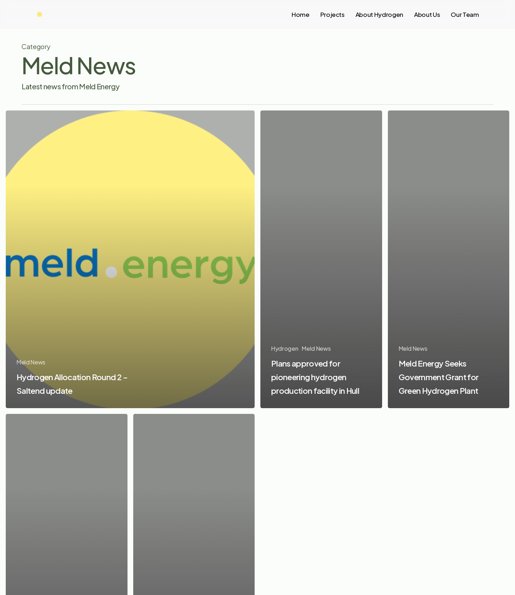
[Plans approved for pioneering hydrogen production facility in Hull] (321, 259)
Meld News (31, 362)
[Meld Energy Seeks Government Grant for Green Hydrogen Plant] (448, 259)
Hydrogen (284, 348)
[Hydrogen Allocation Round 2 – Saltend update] (130, 259)
